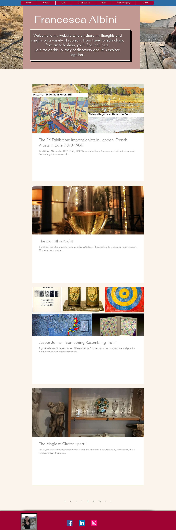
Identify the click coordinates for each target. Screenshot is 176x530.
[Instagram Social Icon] (94, 523)
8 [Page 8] (88, 501)
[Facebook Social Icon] (69, 523)
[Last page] (111, 501)
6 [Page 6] (76, 501)
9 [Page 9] (93, 501)
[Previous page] (70, 501)
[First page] (64, 501)
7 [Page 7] (82, 501)
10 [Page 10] (99, 501)
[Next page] (105, 501)
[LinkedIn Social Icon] (82, 523)
